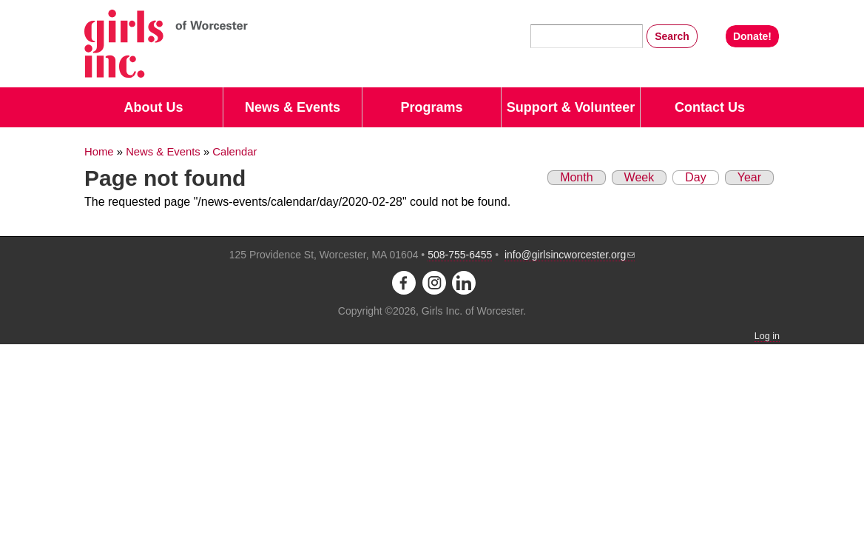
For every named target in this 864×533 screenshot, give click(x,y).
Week (639, 177)
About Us (153, 107)
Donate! (752, 36)
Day (689, 177)
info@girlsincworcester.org (569, 255)
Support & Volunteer (571, 107)
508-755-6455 (460, 255)
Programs (431, 107)
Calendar (234, 152)
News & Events (292, 107)
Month (576, 177)
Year (749, 177)
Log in (767, 336)
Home (99, 152)
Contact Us (710, 107)
